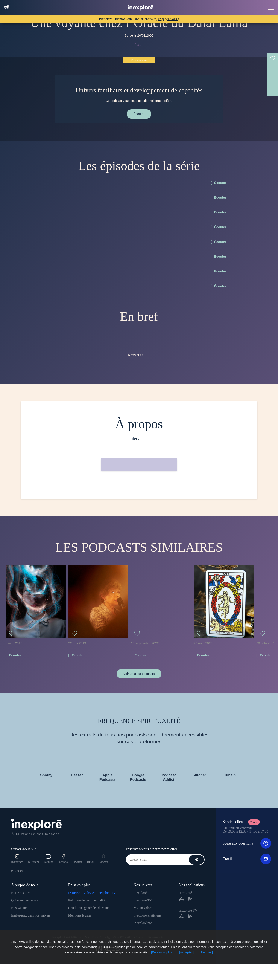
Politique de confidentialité (86, 900)
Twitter (78, 861)
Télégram (33, 861)
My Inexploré (143, 908)
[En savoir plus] (162, 952)
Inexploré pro (143, 923)
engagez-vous (168, 19)
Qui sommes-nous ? (24, 900)
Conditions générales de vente (88, 908)
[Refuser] (206, 952)
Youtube (48, 858)
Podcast (103, 858)
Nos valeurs (19, 908)
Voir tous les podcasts (139, 673)
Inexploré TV (143, 900)
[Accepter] (186, 952)
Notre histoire (20, 893)
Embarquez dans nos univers (31, 915)
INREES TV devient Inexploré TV (92, 893)
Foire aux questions (247, 843)
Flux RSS (17, 871)
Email (247, 859)
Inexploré (140, 893)
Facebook (63, 858)
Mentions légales (80, 915)
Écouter (139, 114)
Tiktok (90, 861)
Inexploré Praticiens (147, 915)
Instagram (17, 858)
